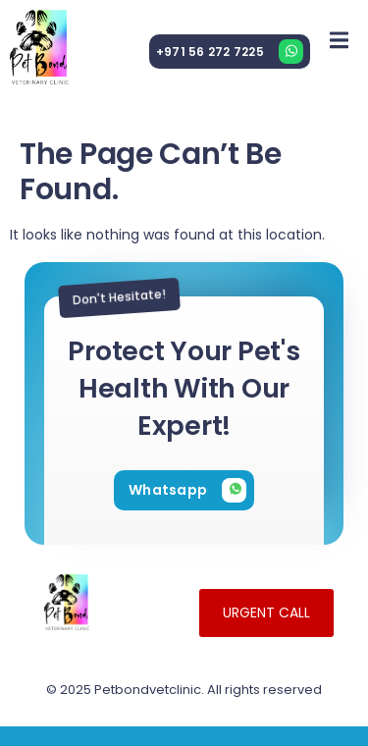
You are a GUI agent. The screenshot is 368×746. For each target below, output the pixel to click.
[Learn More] (229, 51)
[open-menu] (339, 40)
